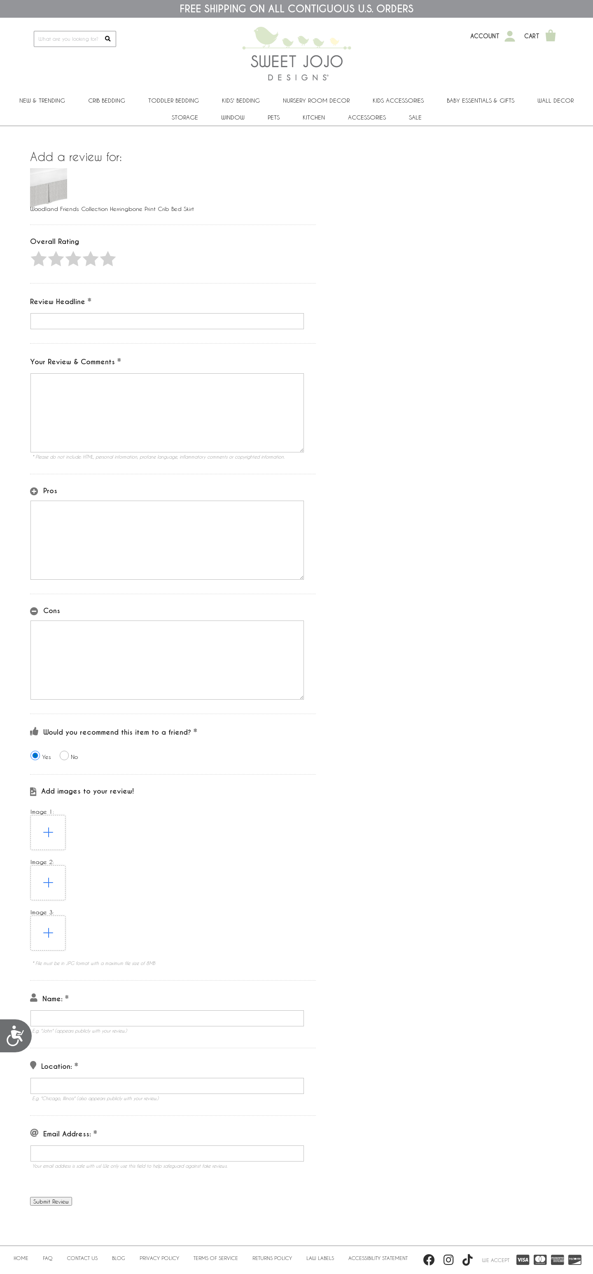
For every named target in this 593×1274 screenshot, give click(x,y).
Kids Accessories (398, 100)
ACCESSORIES (367, 117)
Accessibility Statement (378, 1258)
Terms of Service (216, 1258)
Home (21, 1258)
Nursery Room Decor (316, 100)
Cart (531, 36)
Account (485, 36)
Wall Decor (555, 100)
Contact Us (82, 1258)
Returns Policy (272, 1258)
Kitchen (314, 117)
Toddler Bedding (173, 100)
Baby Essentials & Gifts (480, 100)
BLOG (118, 1258)
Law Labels (320, 1258)
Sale (415, 117)
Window (233, 117)
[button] (38, 259)
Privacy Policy (159, 1258)
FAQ (48, 1258)
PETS (274, 117)
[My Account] (510, 36)
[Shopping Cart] (550, 36)
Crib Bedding (106, 100)
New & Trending (42, 100)
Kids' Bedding (241, 100)
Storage (185, 117)
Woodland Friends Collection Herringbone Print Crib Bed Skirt (112, 208)
